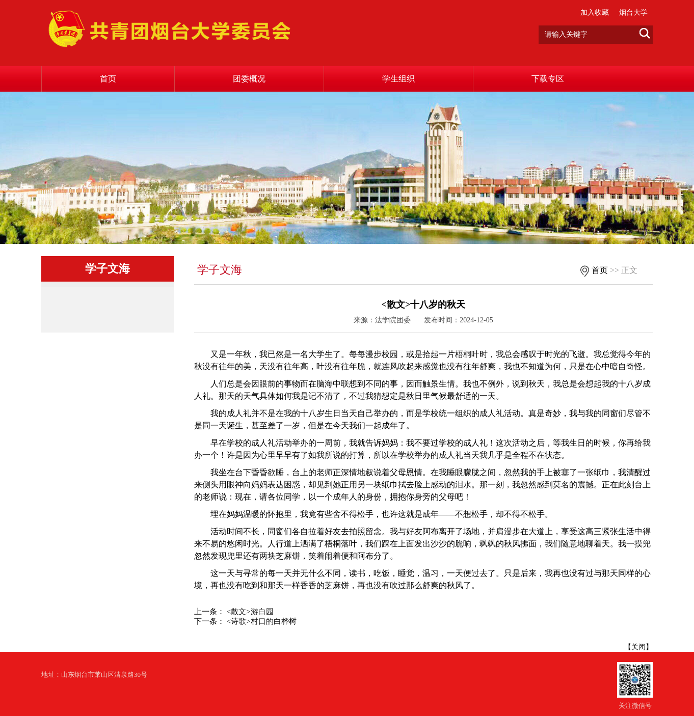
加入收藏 (594, 12)
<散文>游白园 (250, 612)
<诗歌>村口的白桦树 (262, 621)
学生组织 (398, 78)
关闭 (638, 647)
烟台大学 (633, 12)
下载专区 (547, 78)
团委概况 (249, 78)
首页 (108, 78)
